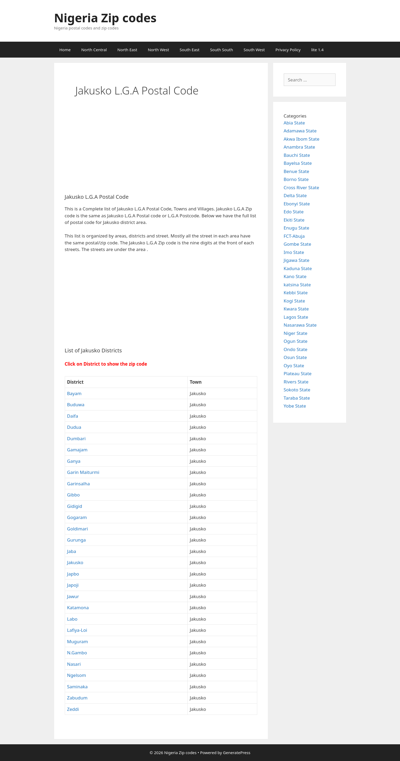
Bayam (74, 393)
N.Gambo (77, 653)
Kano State (295, 276)
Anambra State (299, 147)
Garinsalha (78, 484)
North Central (94, 49)
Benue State (296, 171)
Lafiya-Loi (77, 630)
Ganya (74, 461)
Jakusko (75, 562)
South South (221, 49)
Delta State (295, 195)
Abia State (294, 123)
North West (158, 49)
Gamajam (77, 450)
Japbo (73, 574)
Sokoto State (297, 390)
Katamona (78, 607)
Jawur (73, 596)
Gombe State (297, 244)
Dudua (74, 427)
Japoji (73, 585)
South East (190, 49)
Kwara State (296, 309)
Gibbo (73, 495)
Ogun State (296, 341)
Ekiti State (294, 220)
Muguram (77, 641)
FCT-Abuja (294, 236)
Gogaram (77, 517)
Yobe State (295, 406)
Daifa (72, 416)
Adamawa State (300, 131)
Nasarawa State (300, 325)
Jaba (71, 551)
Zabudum (77, 698)
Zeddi (73, 709)
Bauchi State (297, 155)
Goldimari (77, 529)
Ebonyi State (297, 204)
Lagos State (296, 317)
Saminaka (77, 687)
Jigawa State (296, 260)
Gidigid (74, 506)
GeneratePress (236, 752)
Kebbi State (296, 292)
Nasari (74, 664)
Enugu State (296, 228)
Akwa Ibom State (302, 139)
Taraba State (297, 398)
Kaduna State (298, 268)
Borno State (296, 179)
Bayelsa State (298, 163)
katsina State (297, 285)
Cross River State (301, 187)
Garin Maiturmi (83, 472)
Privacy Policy (288, 49)
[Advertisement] (161, 150)
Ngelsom (76, 675)
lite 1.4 (317, 49)
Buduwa (75, 404)
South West (254, 49)
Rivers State (296, 382)
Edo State (294, 212)
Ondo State (296, 349)
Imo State (294, 252)
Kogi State (294, 301)
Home (65, 49)
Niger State (296, 333)
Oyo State (294, 365)
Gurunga (76, 540)
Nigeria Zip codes (105, 18)
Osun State (295, 357)
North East (127, 49)
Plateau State (298, 373)
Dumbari (76, 438)
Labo (72, 619)
